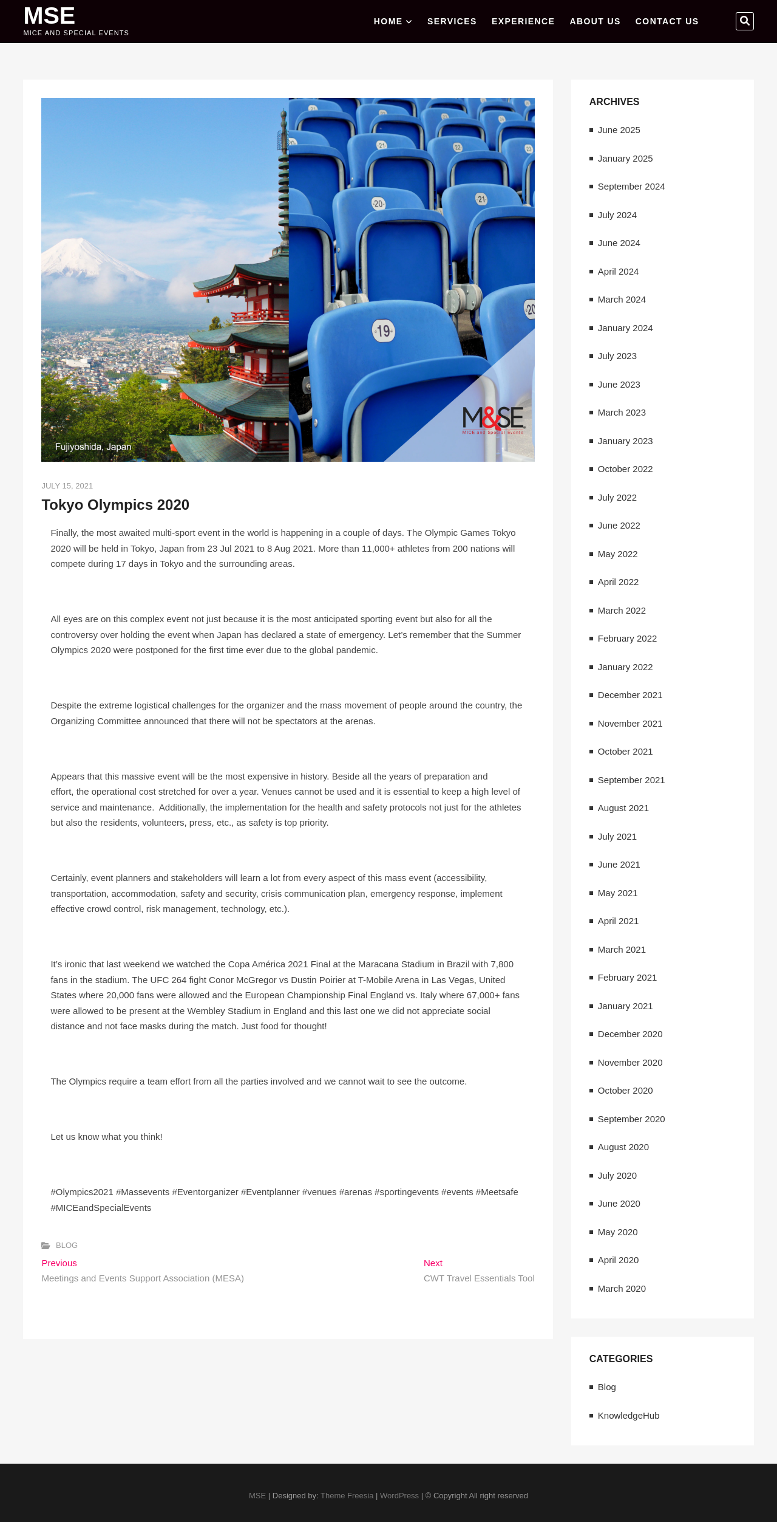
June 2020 (619, 1203)
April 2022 (618, 582)
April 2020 (618, 1260)
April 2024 (618, 271)
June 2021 (619, 864)
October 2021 (625, 751)
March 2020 (622, 1288)
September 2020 (631, 1119)
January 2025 (625, 158)
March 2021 (622, 949)
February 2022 (627, 638)
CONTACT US (667, 21)
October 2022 (625, 469)
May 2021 (618, 893)
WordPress (399, 1495)
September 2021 (631, 780)
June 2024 (619, 243)
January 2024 (625, 328)
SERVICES (452, 21)
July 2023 (617, 356)
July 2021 (617, 836)
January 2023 (625, 441)
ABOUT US (594, 21)
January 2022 (625, 667)
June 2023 (619, 384)
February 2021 (627, 977)
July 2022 (617, 497)
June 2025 (619, 130)
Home (388, 21)
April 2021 (618, 921)
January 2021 (625, 1006)
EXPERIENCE (523, 21)
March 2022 (622, 610)
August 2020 (623, 1147)
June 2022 (619, 525)
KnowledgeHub (629, 1415)
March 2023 (622, 412)
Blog (67, 1245)
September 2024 (631, 186)
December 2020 (630, 1034)
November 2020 (630, 1062)
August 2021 (623, 808)
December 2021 (630, 695)
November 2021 (630, 723)
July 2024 (617, 215)
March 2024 (622, 299)
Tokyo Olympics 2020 (115, 504)
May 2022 (618, 554)
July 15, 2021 (67, 485)
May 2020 (618, 1232)
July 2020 (617, 1175)
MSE (49, 15)
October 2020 (625, 1090)
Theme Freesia (347, 1495)
